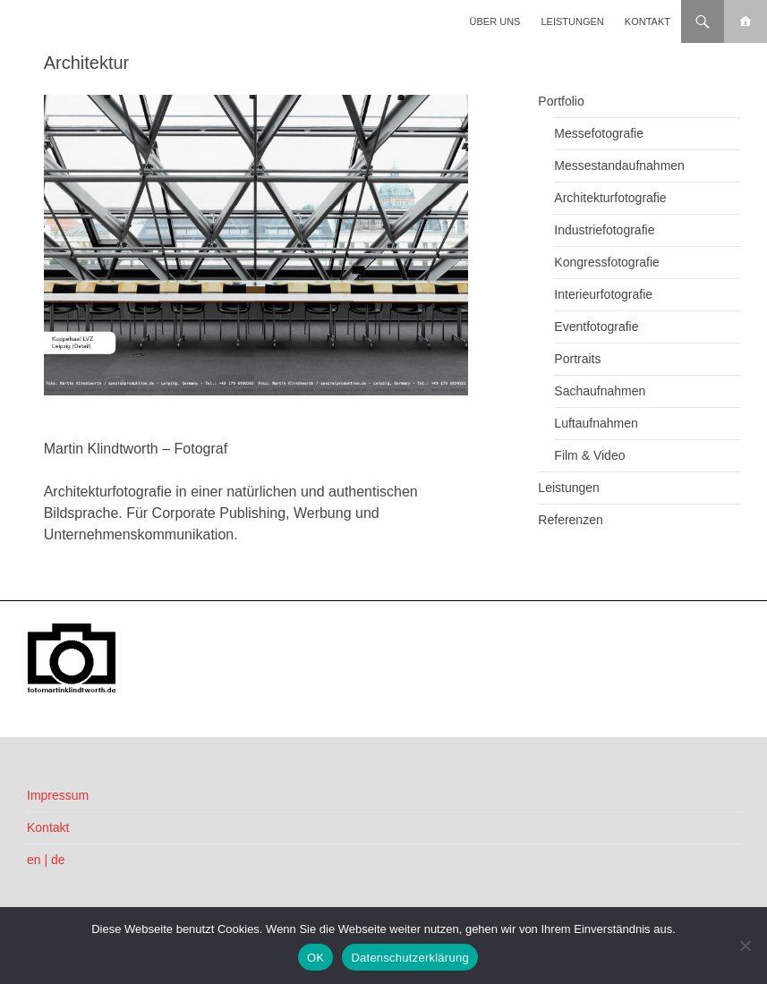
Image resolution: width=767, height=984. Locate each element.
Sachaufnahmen (599, 391)
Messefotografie (598, 133)
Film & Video (589, 455)
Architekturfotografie (610, 198)
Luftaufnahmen (595, 423)
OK (315, 957)
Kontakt (647, 21)
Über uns (495, 21)
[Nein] (745, 945)
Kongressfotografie (607, 262)
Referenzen (570, 520)
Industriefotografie (604, 230)
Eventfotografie (596, 326)
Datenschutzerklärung (409, 957)
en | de (46, 860)
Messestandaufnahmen (619, 165)
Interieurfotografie (603, 294)
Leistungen (572, 21)
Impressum (58, 795)
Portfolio (561, 101)
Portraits (577, 359)
